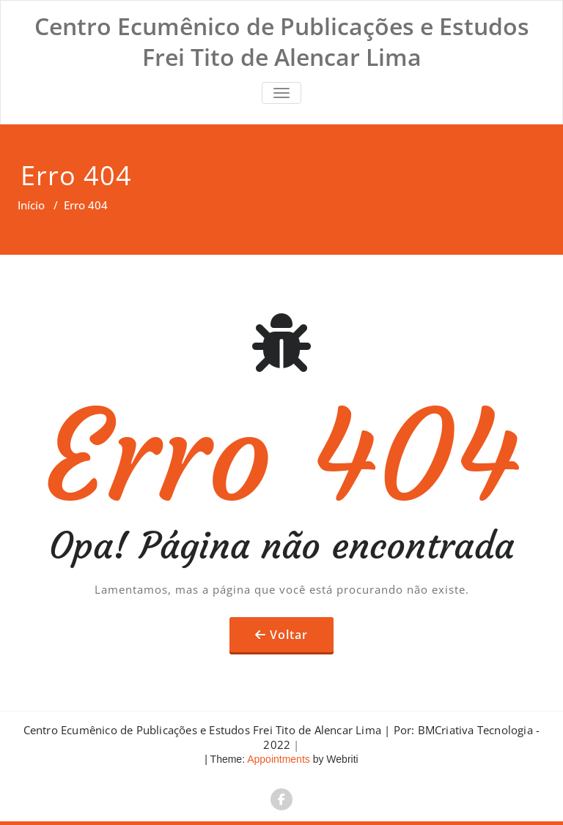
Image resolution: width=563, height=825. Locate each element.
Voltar (289, 635)
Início (31, 205)
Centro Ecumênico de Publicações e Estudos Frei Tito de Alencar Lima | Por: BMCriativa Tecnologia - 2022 (281, 737)
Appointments (277, 759)
